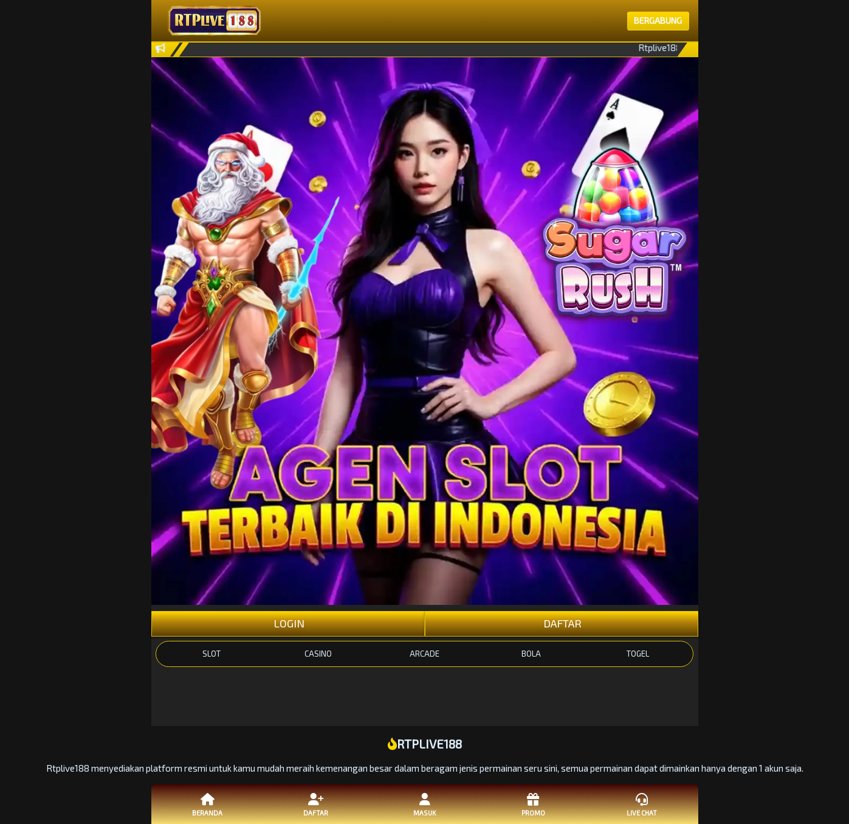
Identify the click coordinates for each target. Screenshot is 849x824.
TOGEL (638, 653)
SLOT (211, 653)
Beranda (207, 804)
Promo (533, 804)
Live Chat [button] (642, 804)
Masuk (424, 804)
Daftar (316, 804)
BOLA (531, 653)
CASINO (318, 653)
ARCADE (424, 653)
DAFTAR (561, 623)
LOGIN (287, 623)
